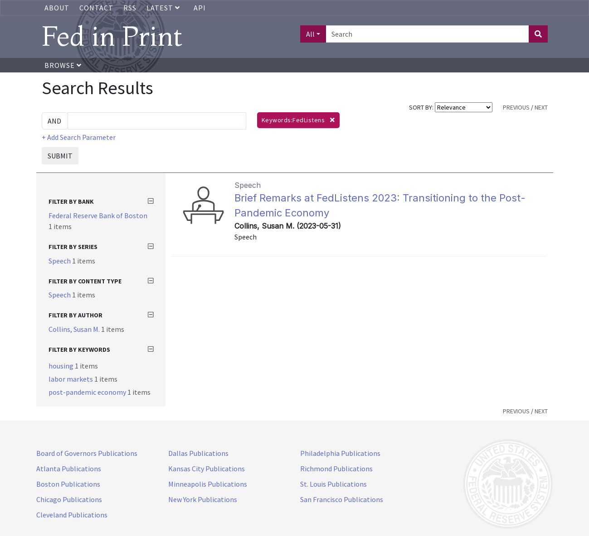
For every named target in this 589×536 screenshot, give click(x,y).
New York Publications (202, 499)
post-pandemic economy (88, 392)
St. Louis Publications (333, 483)
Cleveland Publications (71, 514)
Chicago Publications (69, 499)
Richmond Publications (336, 468)
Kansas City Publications (206, 468)
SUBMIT (60, 155)
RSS (129, 7)
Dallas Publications (198, 453)
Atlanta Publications (68, 468)
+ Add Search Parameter (79, 137)
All (310, 33)
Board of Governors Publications (86, 453)
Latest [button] (164, 7)
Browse (63, 65)
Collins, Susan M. (75, 329)
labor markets (71, 378)
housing (62, 365)
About (56, 7)
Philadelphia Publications (340, 453)
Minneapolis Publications (207, 483)
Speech (60, 260)
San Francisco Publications (341, 499)
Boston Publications (68, 483)
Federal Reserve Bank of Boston (98, 215)
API (200, 7)
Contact (96, 7)
